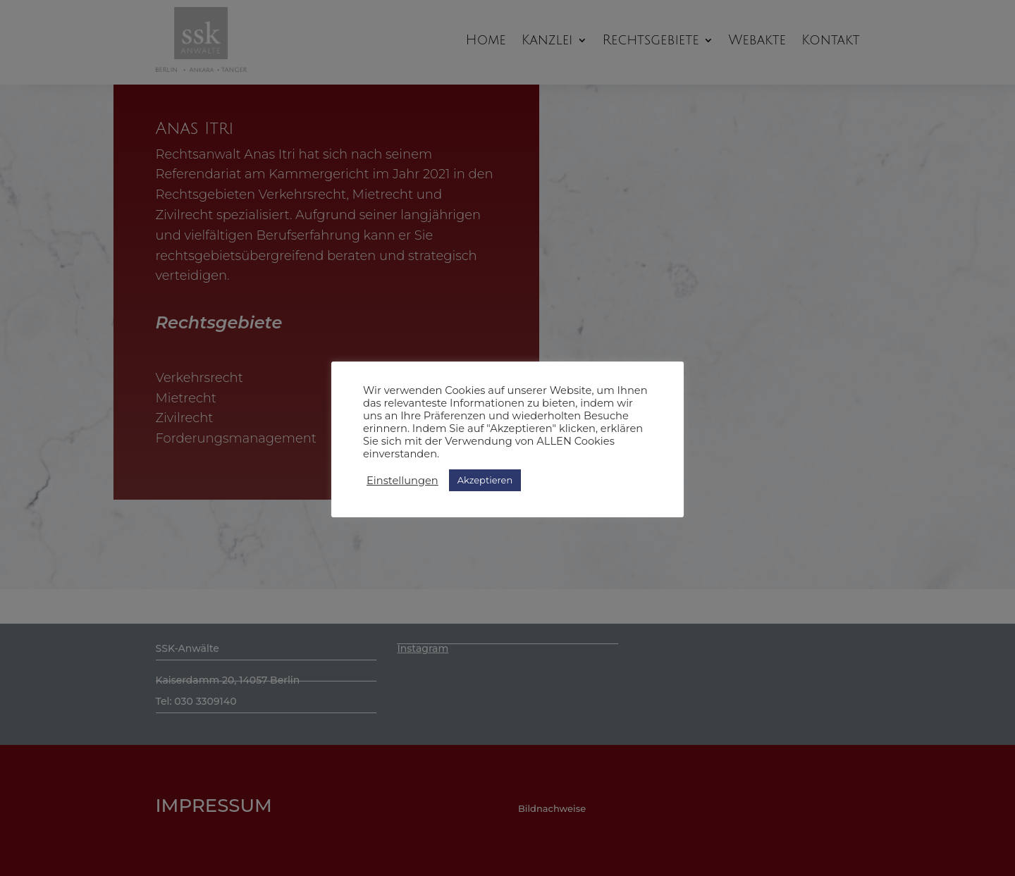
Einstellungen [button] (402, 480)
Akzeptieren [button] (484, 480)
